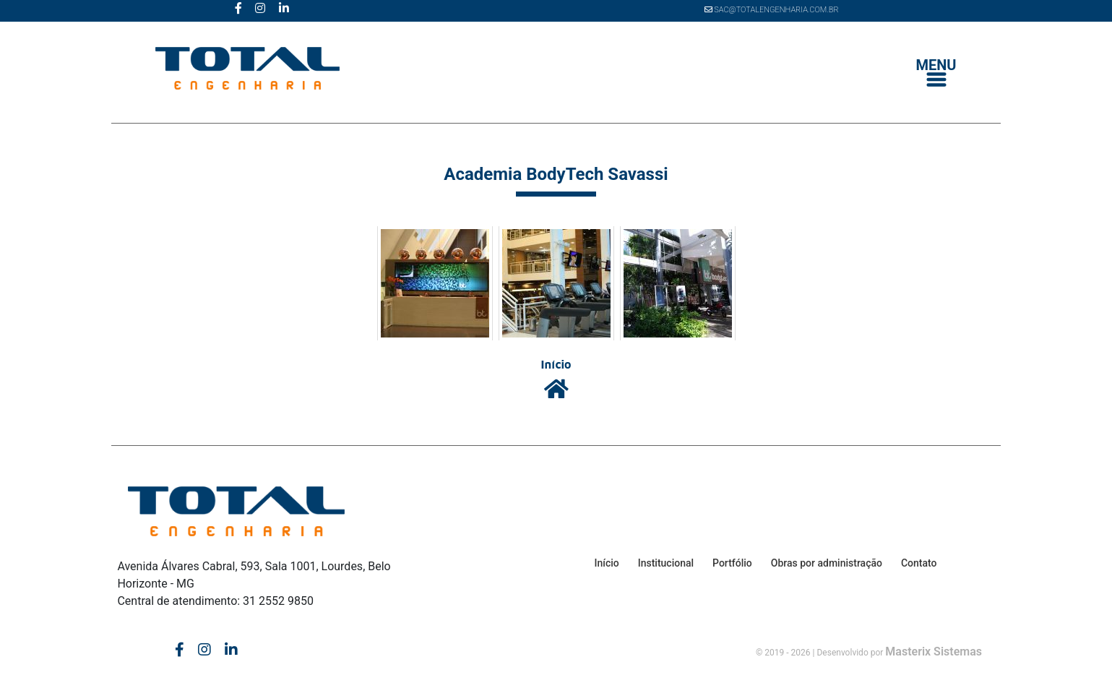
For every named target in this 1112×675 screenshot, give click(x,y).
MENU (936, 72)
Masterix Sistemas (933, 651)
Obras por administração (826, 563)
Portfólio (732, 563)
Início (606, 563)
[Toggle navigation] (936, 73)
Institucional (666, 563)
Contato (919, 563)
